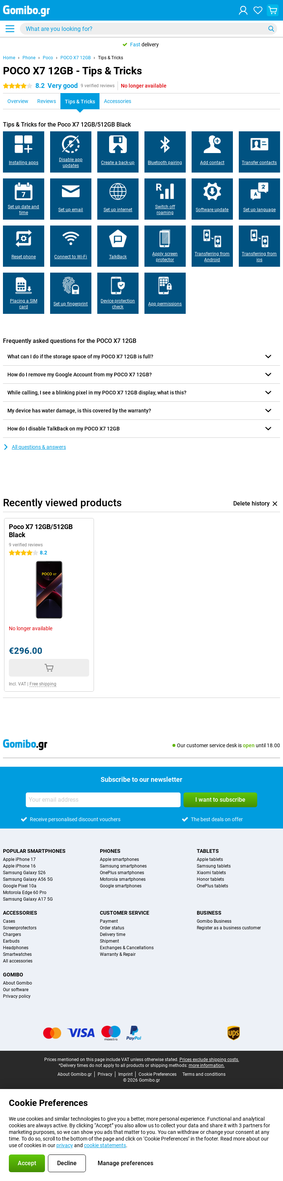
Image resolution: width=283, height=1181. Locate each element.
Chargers (12, 934)
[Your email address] (103, 799)
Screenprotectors (19, 927)
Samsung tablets (214, 866)
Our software (15, 989)
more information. (207, 1065)
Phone (28, 57)
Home (9, 57)
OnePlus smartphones (122, 872)
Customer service (124, 913)
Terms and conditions (204, 1074)
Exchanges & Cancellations (127, 947)
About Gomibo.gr (74, 1074)
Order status (112, 927)
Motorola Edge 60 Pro (24, 892)
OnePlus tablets (212, 886)
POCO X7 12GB (75, 57)
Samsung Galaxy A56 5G (28, 879)
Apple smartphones (119, 859)
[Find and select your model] (148, 29)
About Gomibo (17, 983)
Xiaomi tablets (211, 872)
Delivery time (112, 934)
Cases (9, 921)
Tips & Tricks (110, 57)
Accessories (20, 913)
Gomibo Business (214, 921)
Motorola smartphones (123, 879)
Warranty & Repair (118, 954)
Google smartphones (121, 886)
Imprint (125, 1074)
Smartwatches (17, 954)
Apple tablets (210, 859)
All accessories (17, 961)
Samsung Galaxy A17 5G (28, 899)
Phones (110, 851)
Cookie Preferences (158, 1074)
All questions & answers (34, 447)
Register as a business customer (229, 927)
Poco (48, 57)
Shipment (109, 941)
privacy (64, 1145)
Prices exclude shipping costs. (209, 1059)
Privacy (105, 1074)
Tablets (208, 851)
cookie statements (105, 1145)
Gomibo (13, 975)
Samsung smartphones (123, 866)
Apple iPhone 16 (19, 866)
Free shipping (42, 684)
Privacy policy (17, 996)
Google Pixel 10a (19, 886)
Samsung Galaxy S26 (24, 872)
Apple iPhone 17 (19, 859)
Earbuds (11, 941)
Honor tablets (210, 879)
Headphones (15, 947)
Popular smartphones (34, 851)
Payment (109, 921)
